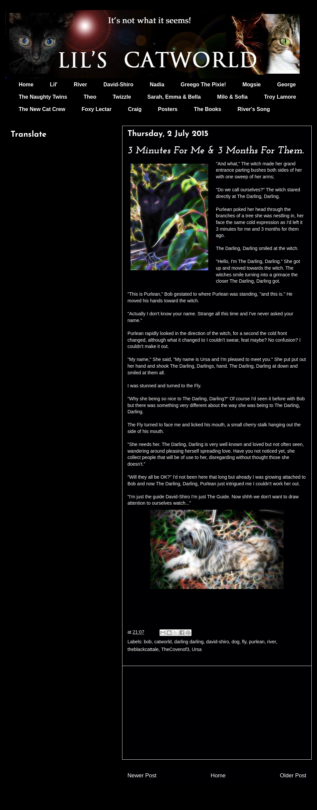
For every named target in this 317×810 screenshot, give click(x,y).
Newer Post (141, 775)
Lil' (53, 84)
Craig (134, 109)
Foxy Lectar (97, 109)
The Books (207, 109)
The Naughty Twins (43, 97)
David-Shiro (118, 84)
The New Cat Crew (42, 109)
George (286, 84)
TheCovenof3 (175, 649)
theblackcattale (142, 649)
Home (26, 84)
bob (147, 641)
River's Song (254, 109)
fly (244, 641)
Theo (89, 97)
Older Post (293, 775)
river (271, 641)
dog (235, 641)
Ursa (197, 649)
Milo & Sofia (232, 97)
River (80, 84)
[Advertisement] (217, 712)
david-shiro (217, 641)
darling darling (189, 641)
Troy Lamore (280, 97)
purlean (257, 641)
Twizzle (122, 97)
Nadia (157, 84)
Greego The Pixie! (203, 84)
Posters (168, 109)
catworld (163, 641)
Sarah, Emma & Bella (174, 97)
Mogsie (251, 84)
